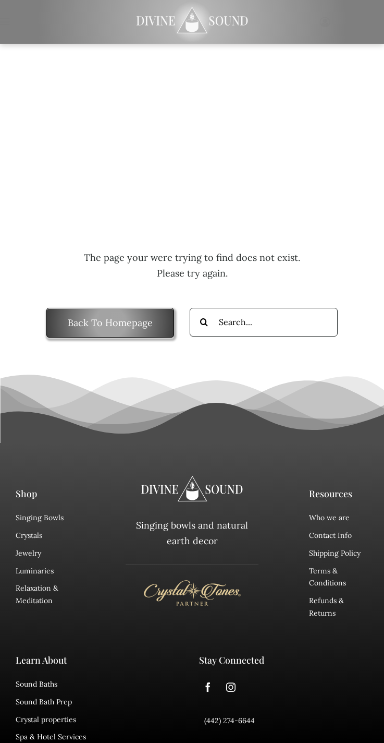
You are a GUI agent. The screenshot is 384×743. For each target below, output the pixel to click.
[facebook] (208, 687)
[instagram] (231, 687)
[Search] (204, 322)
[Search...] (264, 322)
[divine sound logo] (192, 480)
